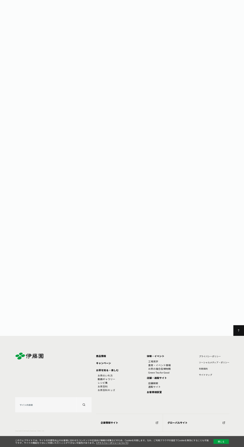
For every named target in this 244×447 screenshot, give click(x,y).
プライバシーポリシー (210, 356)
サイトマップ (205, 374)
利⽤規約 (203, 368)
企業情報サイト (129, 422)
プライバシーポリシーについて (112, 442)
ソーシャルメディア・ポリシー (214, 362)
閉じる (221, 441)
